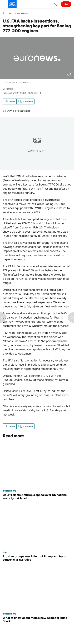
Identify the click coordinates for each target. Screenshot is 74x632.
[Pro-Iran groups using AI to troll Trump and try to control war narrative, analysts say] (37, 558)
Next (11, 13)
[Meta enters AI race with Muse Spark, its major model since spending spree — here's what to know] (37, 619)
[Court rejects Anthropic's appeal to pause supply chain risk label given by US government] (37, 496)
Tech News (22, 13)
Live (66, 4)
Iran (5, 552)
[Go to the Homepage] (12, 4)
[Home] (4, 13)
